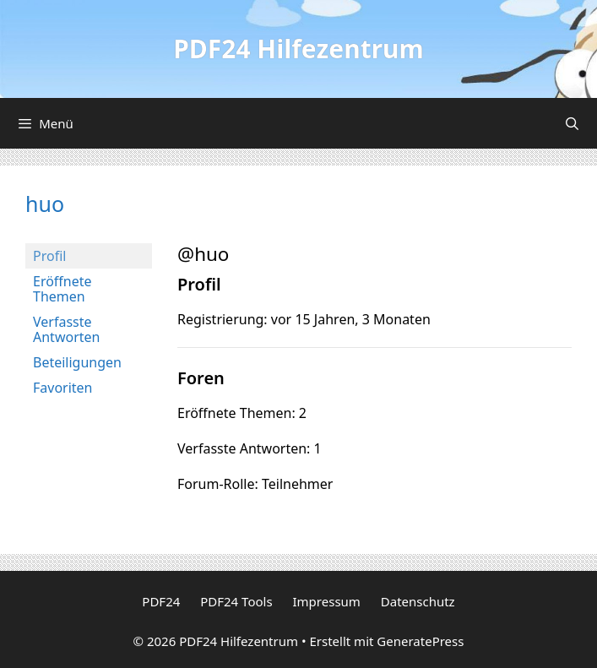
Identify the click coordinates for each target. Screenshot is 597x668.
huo (44, 203)
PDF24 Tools (236, 601)
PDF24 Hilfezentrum (298, 48)
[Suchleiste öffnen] (572, 123)
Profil (49, 256)
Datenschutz (418, 601)
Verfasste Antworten (66, 329)
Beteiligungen (77, 362)
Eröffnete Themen (62, 289)
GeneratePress (420, 641)
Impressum (327, 601)
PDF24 (161, 601)
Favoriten (63, 387)
